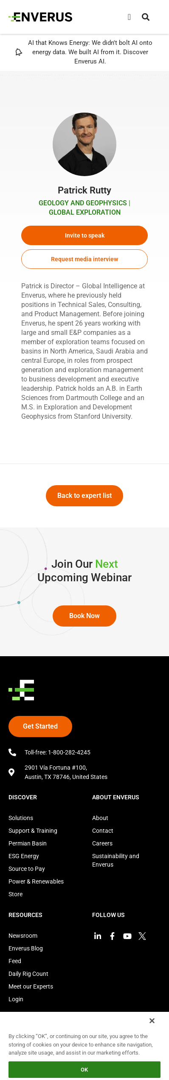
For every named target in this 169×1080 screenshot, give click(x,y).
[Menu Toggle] (129, 17)
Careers (102, 843)
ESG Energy (23, 856)
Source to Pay (26, 868)
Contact (102, 830)
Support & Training (32, 830)
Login (15, 999)
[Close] (152, 1020)
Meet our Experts (30, 986)
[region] (84, 1045)
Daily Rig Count (28, 973)
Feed (14, 961)
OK (84, 1069)
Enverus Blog (25, 948)
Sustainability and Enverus (115, 860)
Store (15, 894)
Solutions (20, 818)
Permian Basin (27, 843)
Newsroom (22, 935)
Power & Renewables (36, 881)
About (100, 818)
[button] (145, 17)
